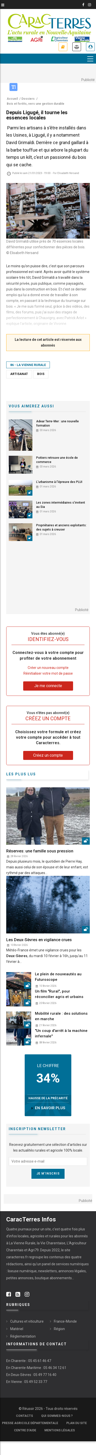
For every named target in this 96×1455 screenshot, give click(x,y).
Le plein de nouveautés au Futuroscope (58, 977)
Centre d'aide (25, 1430)
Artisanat (19, 374)
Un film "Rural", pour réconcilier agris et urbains (59, 994)
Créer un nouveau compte (48, 668)
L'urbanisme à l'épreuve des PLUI (59, 482)
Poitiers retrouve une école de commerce (57, 460)
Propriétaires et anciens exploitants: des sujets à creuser (61, 527)
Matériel (16, 1329)
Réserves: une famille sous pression (39, 851)
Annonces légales (76, 46)
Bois (40, 374)
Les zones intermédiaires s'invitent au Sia (60, 505)
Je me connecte (90, 46)
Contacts (24, 1416)
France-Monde (65, 1321)
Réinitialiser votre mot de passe (48, 673)
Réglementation (23, 1336)
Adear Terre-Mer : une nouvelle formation (57, 423)
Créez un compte (48, 755)
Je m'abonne (63, 46)
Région (59, 1329)
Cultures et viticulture (27, 1321)
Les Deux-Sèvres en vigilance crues (39, 939)
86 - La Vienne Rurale (28, 365)
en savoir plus (50, 1108)
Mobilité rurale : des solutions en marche (61, 1016)
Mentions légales (59, 1430)
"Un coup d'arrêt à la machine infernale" (61, 1033)
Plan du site (76, 1423)
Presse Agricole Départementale (30, 1423)
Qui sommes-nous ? (57, 1416)
